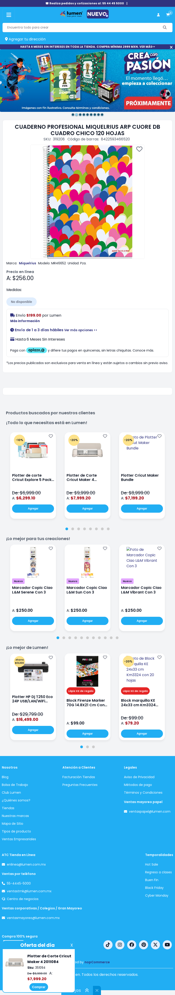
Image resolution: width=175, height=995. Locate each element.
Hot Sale (151, 864)
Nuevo (18, 581)
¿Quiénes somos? (16, 800)
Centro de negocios (23, 899)
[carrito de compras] (167, 15)
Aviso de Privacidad (139, 777)
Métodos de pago (138, 784)
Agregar (33, 508)
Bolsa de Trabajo (15, 784)
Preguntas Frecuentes (80, 784)
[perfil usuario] (158, 15)
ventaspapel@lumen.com (149, 811)
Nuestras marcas (15, 816)
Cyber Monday (156, 895)
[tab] (66, 529)
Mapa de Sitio (12, 823)
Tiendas (8, 808)
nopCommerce (97, 962)
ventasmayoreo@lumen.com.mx (33, 918)
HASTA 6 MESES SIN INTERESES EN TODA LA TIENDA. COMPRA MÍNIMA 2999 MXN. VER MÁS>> (87, 47)
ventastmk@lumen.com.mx (29, 891)
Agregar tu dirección (25, 39)
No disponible (21, 302)
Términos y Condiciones (143, 792)
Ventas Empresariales (19, 839)
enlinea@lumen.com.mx (26, 864)
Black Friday (154, 887)
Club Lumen (11, 792)
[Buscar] (165, 28)
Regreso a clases (158, 872)
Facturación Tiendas (78, 777)
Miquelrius (27, 263)
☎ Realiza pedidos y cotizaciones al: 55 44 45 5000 (84, 3)
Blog (5, 777)
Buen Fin (151, 880)
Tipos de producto (16, 831)
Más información (25, 321)
